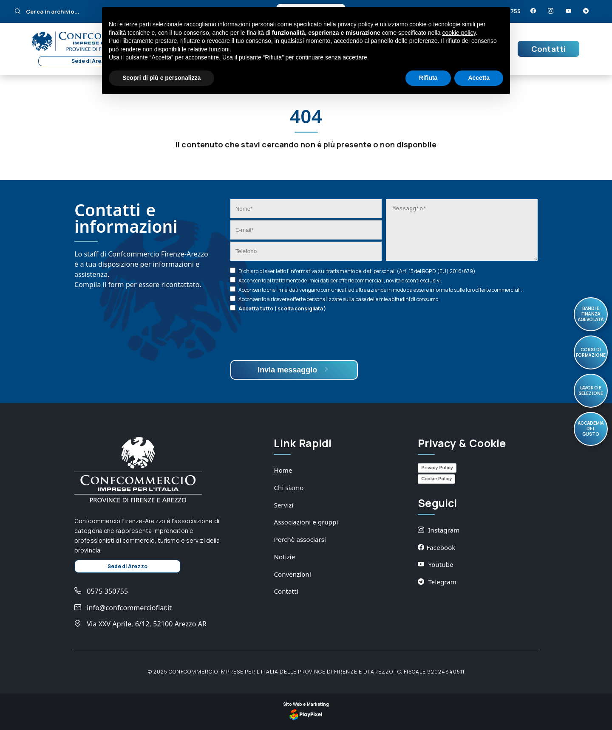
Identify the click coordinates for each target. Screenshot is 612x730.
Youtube (435, 564)
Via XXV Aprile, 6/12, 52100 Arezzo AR (140, 624)
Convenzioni (292, 574)
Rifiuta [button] (428, 77)
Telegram (437, 582)
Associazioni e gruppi (306, 522)
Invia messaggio (294, 369)
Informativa (303, 271)
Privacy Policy (437, 467)
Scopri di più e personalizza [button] (161, 77)
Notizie (284, 556)
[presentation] (295, 337)
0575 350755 (101, 591)
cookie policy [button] (459, 32)
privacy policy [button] (356, 24)
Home (283, 470)
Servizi (283, 505)
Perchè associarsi (300, 539)
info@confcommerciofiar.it (123, 607)
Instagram (438, 530)
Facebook (436, 547)
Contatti (548, 49)
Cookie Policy (436, 478)
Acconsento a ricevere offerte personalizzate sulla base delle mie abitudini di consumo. (339, 299)
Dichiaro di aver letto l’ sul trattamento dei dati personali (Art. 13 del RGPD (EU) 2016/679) (357, 271)
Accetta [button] (479, 77)
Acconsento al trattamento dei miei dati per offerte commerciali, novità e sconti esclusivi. (340, 280)
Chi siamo (288, 487)
